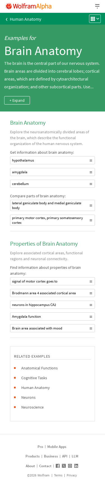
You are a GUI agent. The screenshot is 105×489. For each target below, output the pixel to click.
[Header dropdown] (97, 6)
